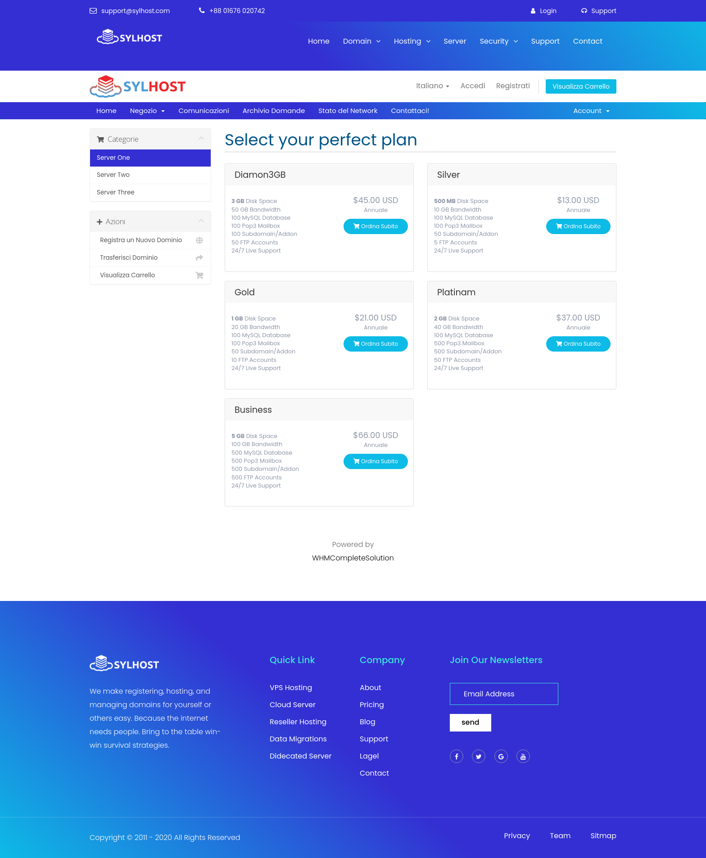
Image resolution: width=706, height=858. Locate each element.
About (370, 688)
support (598, 11)
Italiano (432, 86)
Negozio (147, 110)
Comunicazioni (203, 110)
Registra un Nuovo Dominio (150, 240)
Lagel (369, 756)
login (544, 11)
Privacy (517, 836)
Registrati (513, 86)
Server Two (113, 175)
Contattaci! (410, 110)
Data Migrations (298, 739)
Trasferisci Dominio (150, 258)
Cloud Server (293, 705)
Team (560, 836)
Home (319, 41)
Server (455, 41)
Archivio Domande (274, 110)
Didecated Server (301, 756)
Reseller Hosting (298, 722)
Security (499, 41)
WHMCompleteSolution (353, 558)
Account (591, 110)
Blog (368, 722)
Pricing (372, 705)
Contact (587, 41)
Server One (113, 158)
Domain (361, 41)
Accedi (473, 86)
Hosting (412, 41)
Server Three (116, 192)
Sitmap (603, 836)
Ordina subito (375, 226)
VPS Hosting (291, 688)
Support (545, 41)
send (471, 722)
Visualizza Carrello (581, 86)
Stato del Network (347, 110)
